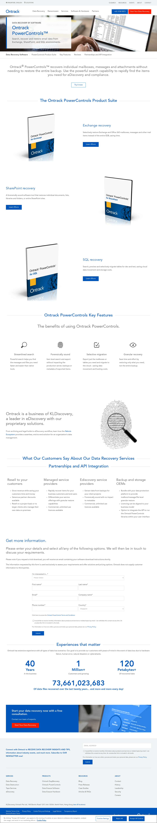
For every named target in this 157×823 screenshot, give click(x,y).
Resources (122, 3)
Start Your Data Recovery (139, 11)
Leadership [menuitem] (119, 788)
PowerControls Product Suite (44, 55)
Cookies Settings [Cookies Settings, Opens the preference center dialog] (103, 818)
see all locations (79, 805)
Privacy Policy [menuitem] (26, 811)
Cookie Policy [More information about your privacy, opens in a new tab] (41, 820)
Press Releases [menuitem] (84, 785)
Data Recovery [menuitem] (11, 781)
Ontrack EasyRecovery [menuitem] (50, 781)
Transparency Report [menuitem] (70, 811)
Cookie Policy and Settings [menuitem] (41, 811)
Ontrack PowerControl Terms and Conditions (61, 615)
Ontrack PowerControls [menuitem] (51, 785)
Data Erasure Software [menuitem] (50, 788)
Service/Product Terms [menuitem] (13, 813)
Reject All (119, 818)
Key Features (65, 55)
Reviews (77, 55)
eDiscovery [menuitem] (10, 792)
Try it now (78, 85)
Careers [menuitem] (118, 795)
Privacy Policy (92, 627)
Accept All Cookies (136, 818)
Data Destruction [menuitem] (12, 785)
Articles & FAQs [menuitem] (85, 792)
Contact (148, 3)
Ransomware (53, 11)
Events (131, 3)
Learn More (91, 144)
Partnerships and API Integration (98, 55)
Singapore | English (14, 2)
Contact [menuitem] (118, 781)
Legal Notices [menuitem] (57, 811)
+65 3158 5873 (120, 11)
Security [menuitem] (118, 792)
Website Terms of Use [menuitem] (12, 811)
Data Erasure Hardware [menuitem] (51, 792)
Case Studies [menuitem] (83, 788)
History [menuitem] (117, 785)
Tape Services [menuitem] (11, 788)
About (139, 3)
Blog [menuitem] (80, 781)
